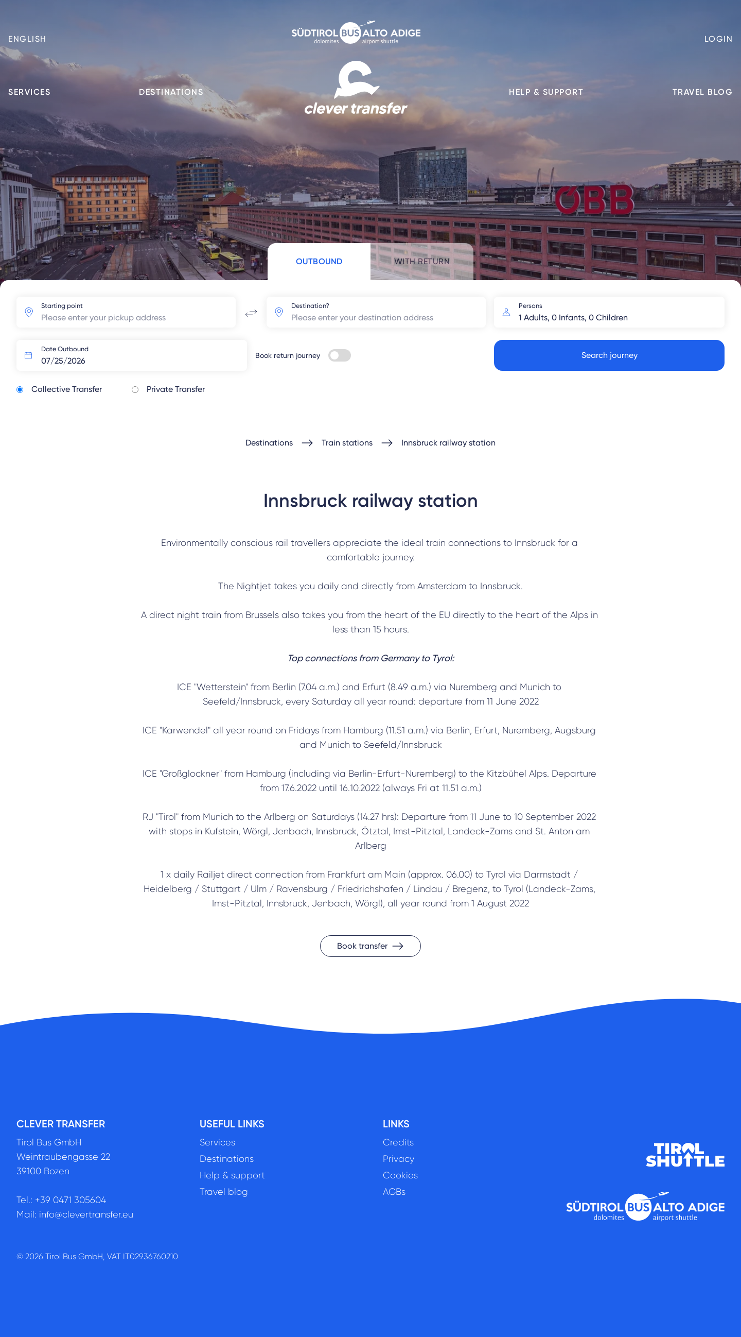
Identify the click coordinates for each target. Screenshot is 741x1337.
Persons (530, 306)
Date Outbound (65, 349)
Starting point (62, 306)
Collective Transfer (66, 389)
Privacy (398, 1159)
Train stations (347, 443)
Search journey (609, 355)
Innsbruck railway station (448, 443)
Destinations (171, 92)
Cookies (400, 1175)
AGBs (394, 1192)
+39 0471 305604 (70, 1200)
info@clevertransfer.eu (86, 1214)
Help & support (546, 92)
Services (29, 92)
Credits (398, 1142)
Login (718, 39)
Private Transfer (176, 389)
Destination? (310, 306)
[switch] (339, 355)
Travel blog (703, 92)
